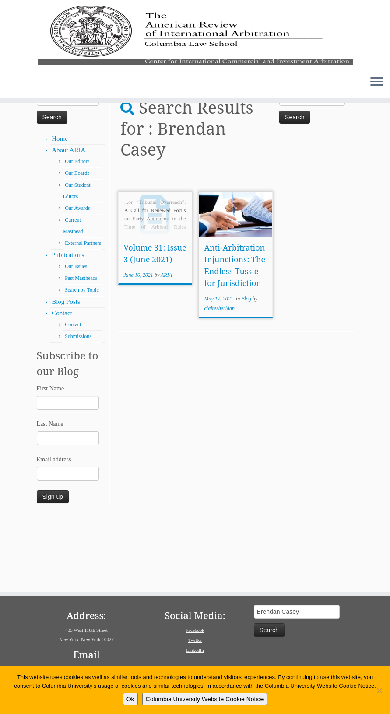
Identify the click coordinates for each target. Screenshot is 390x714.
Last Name (50, 494)
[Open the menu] (376, 116)
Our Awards (77, 278)
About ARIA (68, 219)
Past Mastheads (81, 348)
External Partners (83, 313)
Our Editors (77, 231)
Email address (54, 529)
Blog (247, 369)
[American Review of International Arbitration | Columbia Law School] (195, 51)
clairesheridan (219, 378)
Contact (62, 383)
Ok (130, 699)
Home (44, 152)
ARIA (166, 345)
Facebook (195, 630)
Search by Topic (82, 360)
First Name (50, 458)
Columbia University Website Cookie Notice (205, 699)
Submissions (78, 406)
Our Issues (76, 336)
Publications (68, 324)
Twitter (195, 640)
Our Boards (77, 243)
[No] (379, 690)
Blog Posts (66, 371)
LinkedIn (195, 650)
